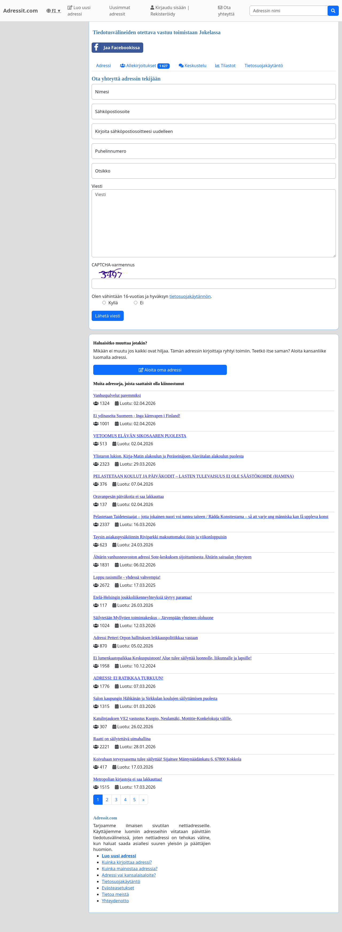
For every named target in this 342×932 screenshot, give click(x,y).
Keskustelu (193, 65)
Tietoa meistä (115, 894)
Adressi (103, 65)
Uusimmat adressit (119, 11)
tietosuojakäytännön (190, 296)
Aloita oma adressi (160, 370)
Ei (141, 303)
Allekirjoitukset (145, 66)
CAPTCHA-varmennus (113, 265)
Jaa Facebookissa (116, 47)
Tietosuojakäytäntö (264, 65)
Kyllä (113, 303)
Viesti (97, 186)
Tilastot (225, 65)
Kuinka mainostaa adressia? (129, 869)
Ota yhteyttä (226, 11)
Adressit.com (20, 10)
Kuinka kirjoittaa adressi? (127, 862)
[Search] (289, 11)
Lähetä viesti (107, 316)
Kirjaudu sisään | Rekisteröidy (169, 11)
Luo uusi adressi (79, 11)
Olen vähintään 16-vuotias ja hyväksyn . (152, 296)
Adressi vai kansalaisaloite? (129, 875)
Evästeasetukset (118, 888)
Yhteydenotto (115, 901)
